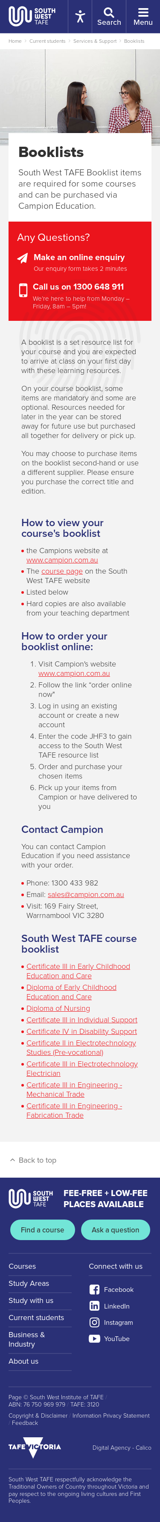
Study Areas (29, 1283)
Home (15, 41)
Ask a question (116, 1230)
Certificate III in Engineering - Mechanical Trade (74, 1089)
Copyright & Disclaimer (38, 1415)
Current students (47, 41)
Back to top (32, 1160)
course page (62, 571)
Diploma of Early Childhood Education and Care (71, 992)
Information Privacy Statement (111, 1415)
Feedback (25, 1423)
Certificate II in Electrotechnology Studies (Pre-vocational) (81, 1047)
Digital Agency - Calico (122, 1448)
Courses (22, 1266)
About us (23, 1361)
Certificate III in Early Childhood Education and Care (78, 971)
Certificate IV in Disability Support (81, 1031)
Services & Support (94, 41)
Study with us (31, 1300)
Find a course (42, 1230)
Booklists (134, 41)
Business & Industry (27, 1339)
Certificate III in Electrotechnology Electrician (82, 1068)
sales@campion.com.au (86, 894)
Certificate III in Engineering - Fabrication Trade (74, 1110)
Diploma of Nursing (58, 1008)
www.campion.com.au (62, 560)
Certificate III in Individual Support (81, 1020)
